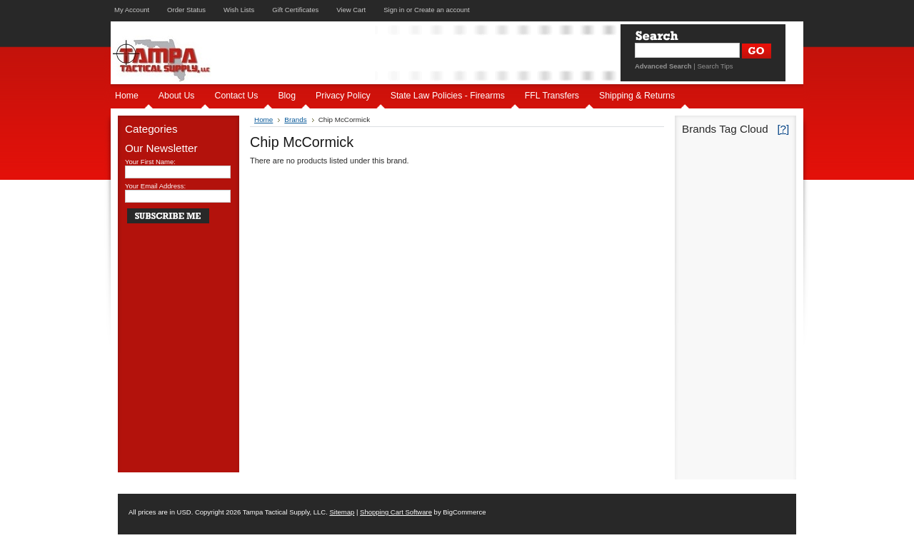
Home (263, 119)
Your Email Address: (155, 186)
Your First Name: (150, 162)
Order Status (186, 10)
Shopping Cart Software (396, 512)
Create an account (442, 10)
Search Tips (715, 66)
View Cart (351, 10)
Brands (295, 119)
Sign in (393, 10)
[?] (783, 129)
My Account (131, 10)
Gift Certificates (295, 10)
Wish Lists (239, 10)
